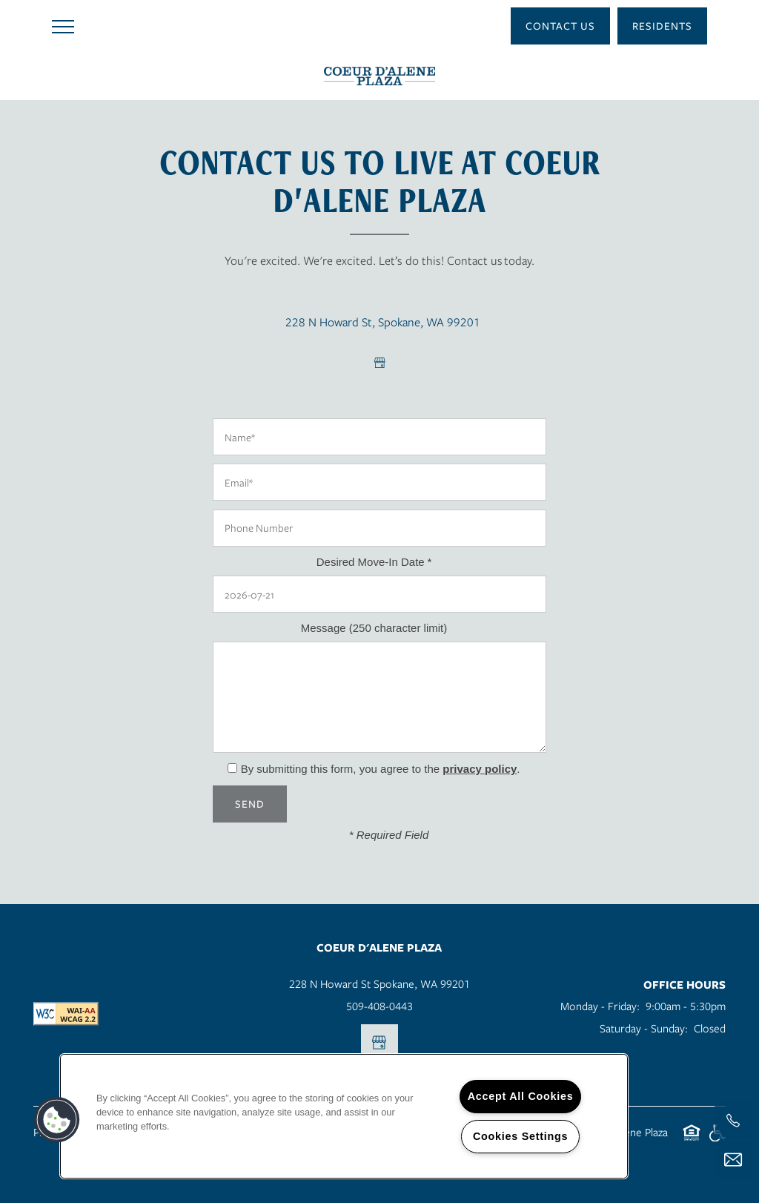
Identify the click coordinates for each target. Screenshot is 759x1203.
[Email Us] (733, 1160)
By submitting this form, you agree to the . (380, 768)
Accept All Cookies (521, 1096)
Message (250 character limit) (374, 628)
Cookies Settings (520, 1136)
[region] (344, 1116)
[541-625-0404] (733, 1120)
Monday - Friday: (600, 1005)
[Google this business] (379, 363)
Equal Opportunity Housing (691, 1140)
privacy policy (480, 768)
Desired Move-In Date (370, 562)
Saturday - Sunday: (644, 1028)
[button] (560, 26)
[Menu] (63, 26)
